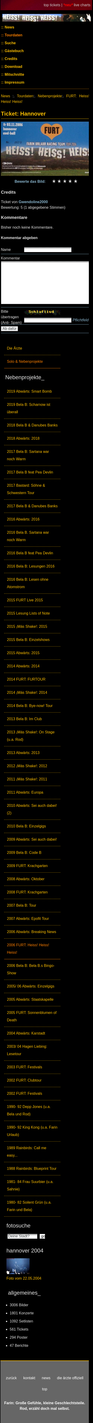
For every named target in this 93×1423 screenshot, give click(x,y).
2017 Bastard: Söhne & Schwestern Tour (26, 489)
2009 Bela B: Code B (24, 853)
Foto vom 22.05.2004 (23, 1278)
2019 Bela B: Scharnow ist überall (28, 408)
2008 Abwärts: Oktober (26, 879)
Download (13, 67)
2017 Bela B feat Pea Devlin (30, 472)
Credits (11, 59)
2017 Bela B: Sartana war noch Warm (28, 455)
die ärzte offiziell (70, 1378)
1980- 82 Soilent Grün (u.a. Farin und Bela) (29, 1206)
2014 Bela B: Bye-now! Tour (30, 706)
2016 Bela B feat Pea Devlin (30, 553)
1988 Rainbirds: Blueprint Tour (32, 1169)
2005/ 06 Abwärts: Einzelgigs (30, 986)
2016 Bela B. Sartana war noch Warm (28, 536)
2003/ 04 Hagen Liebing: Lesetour (27, 1050)
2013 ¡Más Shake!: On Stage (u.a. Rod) (30, 735)
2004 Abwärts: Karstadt (26, 1033)
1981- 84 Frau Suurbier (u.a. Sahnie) (30, 1185)
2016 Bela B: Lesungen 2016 (30, 566)
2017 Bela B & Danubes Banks (32, 506)
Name (6, 250)
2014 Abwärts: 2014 (23, 666)
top (44, 1389)
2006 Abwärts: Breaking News (31, 932)
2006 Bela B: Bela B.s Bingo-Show (30, 969)
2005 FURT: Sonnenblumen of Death (32, 1016)
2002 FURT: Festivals (24, 1093)
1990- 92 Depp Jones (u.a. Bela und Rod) (29, 1110)
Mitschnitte (14, 74)
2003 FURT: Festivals (24, 1067)
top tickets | (53, 5)
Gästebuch (14, 51)
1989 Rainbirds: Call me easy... (26, 1151)
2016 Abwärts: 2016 (23, 519)
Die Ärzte (14, 348)
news (46, 1378)
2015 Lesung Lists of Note (28, 613)
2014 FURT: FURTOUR (26, 679)
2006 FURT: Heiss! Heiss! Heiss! (28, 948)
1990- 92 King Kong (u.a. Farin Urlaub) (32, 1131)
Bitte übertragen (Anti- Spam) (11, 317)
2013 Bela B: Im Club (24, 719)
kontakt (29, 1378)
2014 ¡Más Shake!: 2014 (27, 692)
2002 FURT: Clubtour (24, 1080)
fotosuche (18, 1225)
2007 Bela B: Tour (21, 905)
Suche (10, 43)
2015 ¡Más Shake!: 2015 (27, 626)
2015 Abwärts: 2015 (23, 653)
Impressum (14, 82)
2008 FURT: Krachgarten (27, 892)
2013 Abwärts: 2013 (23, 753)
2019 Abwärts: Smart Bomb (29, 391)
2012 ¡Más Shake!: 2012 (27, 766)
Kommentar (10, 258)
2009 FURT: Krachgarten (27, 866)
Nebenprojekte (50, 96)
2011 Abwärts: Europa (25, 792)
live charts (82, 5)
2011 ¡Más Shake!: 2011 (27, 779)
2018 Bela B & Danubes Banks (32, 425)
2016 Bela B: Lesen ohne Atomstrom (27, 583)
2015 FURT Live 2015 (25, 600)
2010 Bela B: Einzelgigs (26, 826)
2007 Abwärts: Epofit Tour (28, 919)
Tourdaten (13, 35)
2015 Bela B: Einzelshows (28, 640)
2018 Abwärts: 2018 (23, 438)
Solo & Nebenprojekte (25, 361)
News (9, 27)
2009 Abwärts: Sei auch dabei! (32, 839)
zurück (11, 1378)
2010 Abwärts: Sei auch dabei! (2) (32, 809)
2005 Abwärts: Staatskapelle (30, 999)
